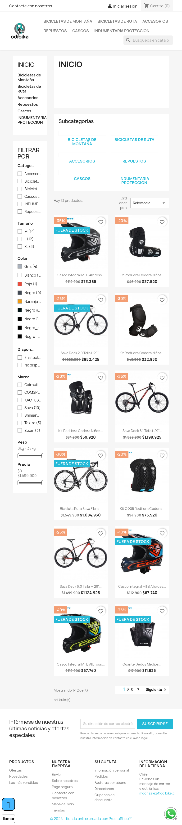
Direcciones (104, 788)
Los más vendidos (23, 782)
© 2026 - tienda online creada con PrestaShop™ (91, 818)
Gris (30, 266)
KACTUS (33, 400)
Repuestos (55, 30)
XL (29, 246)
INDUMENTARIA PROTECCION (122, 30)
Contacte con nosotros (30, 6)
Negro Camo (33, 319)
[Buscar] (148, 40)
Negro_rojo (33, 328)
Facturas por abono (110, 782)
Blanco (33, 275)
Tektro (32, 423)
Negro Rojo (33, 310)
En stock (33, 357)
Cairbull (33, 385)
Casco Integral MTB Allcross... (81, 275)
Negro (32, 293)
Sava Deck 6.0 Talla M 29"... (81, 586)
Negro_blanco (33, 336)
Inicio (26, 65)
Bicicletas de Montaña (68, 21)
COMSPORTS (33, 392)
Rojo (30, 284)
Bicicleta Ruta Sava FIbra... (80, 508)
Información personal (112, 770)
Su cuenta (106, 761)
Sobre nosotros (65, 780)
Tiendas (58, 810)
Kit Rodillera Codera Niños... (142, 275)
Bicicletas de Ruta (117, 21)
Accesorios (155, 21)
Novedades (18, 776)
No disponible (33, 365)
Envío (56, 774)
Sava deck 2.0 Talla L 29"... (81, 353)
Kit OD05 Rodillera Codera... (142, 508)
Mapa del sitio (63, 804)
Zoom (32, 430)
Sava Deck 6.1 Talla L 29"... (142, 430)
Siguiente (157, 690)
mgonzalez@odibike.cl (157, 793)
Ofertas (15, 770)
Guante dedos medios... (142, 664)
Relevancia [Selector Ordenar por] (150, 203)
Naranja (33, 301)
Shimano (33, 415)
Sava (32, 408)
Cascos (80, 30)
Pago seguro (62, 787)
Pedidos (101, 776)
